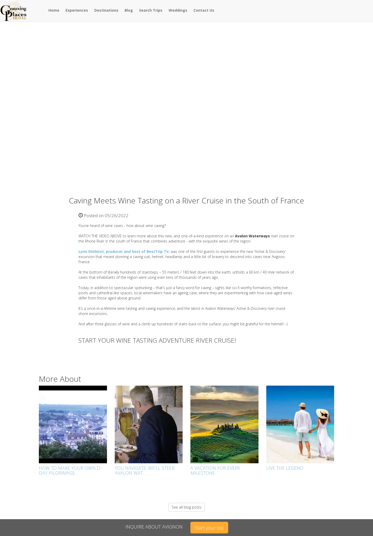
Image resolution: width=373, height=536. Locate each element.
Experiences (77, 10)
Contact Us (203, 10)
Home (53, 10)
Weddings (178, 10)
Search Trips (150, 10)
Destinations (106, 10)
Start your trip (209, 528)
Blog (129, 10)
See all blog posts (187, 507)
